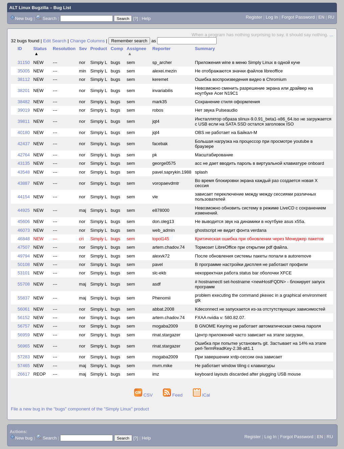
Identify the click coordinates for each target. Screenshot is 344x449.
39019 (24, 110)
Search (49, 18)
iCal (201, 395)
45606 (24, 221)
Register (254, 17)
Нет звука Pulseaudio (216, 110)
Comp (117, 48)
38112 (24, 79)
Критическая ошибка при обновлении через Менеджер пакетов (259, 238)
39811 (24, 121)
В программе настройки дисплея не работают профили (251, 264)
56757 (24, 326)
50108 (24, 264)
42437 (24, 143)
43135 (24, 163)
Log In (272, 17)
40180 (24, 132)
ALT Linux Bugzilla (29, 7)
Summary (205, 48)
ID (20, 48)
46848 (24, 238)
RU (331, 17)
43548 (24, 172)
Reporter (161, 48)
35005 (24, 70)
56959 (24, 334)
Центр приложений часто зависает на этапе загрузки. (249, 334)
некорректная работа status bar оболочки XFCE (243, 272)
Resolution (64, 48)
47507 (24, 247)
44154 (24, 196)
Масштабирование (214, 154)
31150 (24, 62)
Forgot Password (298, 17)
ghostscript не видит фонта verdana (231, 230)
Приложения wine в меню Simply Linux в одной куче (247, 62)
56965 (24, 346)
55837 (24, 297)
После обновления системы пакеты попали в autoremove (253, 256)
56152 (24, 317)
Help (146, 18)
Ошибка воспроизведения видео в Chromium (241, 79)
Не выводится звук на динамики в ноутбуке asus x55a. (250, 221)
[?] (135, 18)
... (331, 34)
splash (201, 172)
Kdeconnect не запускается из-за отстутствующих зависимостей (260, 309)
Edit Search (54, 40)
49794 (24, 256)
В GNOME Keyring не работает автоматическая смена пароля (258, 326)
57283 (24, 356)
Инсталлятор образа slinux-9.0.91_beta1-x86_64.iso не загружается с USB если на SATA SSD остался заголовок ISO (263, 121)
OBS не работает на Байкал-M (226, 132)
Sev (83, 48)
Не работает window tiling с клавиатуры (235, 365)
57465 (24, 365)
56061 (24, 309)
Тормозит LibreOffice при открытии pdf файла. (241, 247)
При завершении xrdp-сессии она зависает (238, 356)
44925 (24, 210)
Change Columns (87, 40)
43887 (24, 183)
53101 (24, 272)
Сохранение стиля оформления (227, 101)
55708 (24, 284)
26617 (24, 374)
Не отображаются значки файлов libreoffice (239, 70)
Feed (173, 395)
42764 (24, 154)
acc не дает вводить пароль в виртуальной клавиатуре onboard (259, 163)
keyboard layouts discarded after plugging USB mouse (248, 374)
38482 (24, 101)
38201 (24, 90)
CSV (144, 395)
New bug (23, 18)
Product (98, 48)
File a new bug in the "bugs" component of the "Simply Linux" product (80, 408)
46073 (24, 230)
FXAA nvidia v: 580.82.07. (220, 317)
